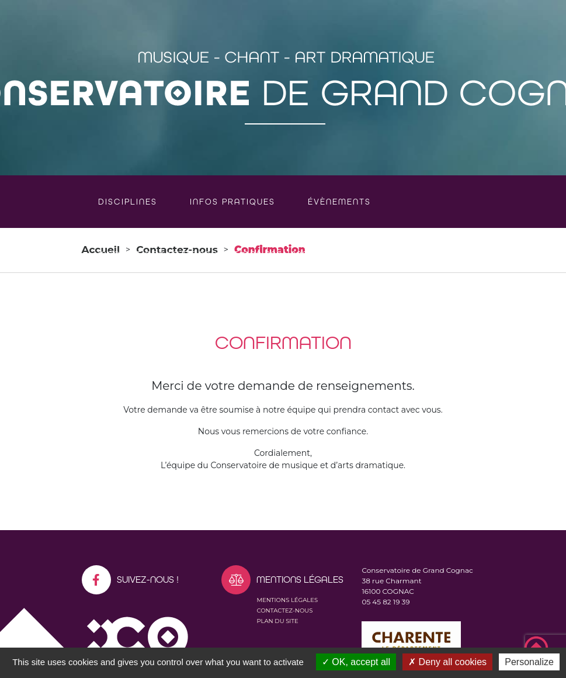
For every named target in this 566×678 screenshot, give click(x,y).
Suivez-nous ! (130, 579)
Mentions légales (287, 600)
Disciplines (127, 201)
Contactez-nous (284, 610)
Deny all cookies (447, 662)
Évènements (339, 201)
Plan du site (277, 621)
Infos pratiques (232, 201)
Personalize (529, 662)
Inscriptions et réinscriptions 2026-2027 (205, 254)
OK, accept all (356, 662)
